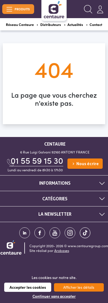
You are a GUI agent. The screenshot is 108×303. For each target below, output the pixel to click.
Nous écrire (84, 163)
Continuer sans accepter (54, 296)
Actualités (75, 24)
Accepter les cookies (28, 287)
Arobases (61, 250)
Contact (96, 24)
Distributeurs (50, 24)
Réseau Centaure (20, 24)
